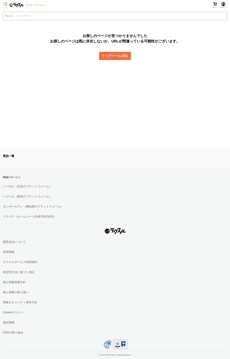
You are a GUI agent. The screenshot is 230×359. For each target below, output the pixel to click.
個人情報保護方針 (14, 282)
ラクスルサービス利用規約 (20, 262)
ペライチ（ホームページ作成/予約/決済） (29, 216)
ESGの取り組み (13, 332)
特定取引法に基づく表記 (18, 272)
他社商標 (8, 322)
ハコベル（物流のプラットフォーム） (27, 196)
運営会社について (14, 241)
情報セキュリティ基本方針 (20, 302)
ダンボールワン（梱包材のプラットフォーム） (33, 206)
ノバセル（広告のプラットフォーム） (27, 186)
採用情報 (8, 251)
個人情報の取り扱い (16, 292)
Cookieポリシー (13, 312)
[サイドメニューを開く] (5, 5)
